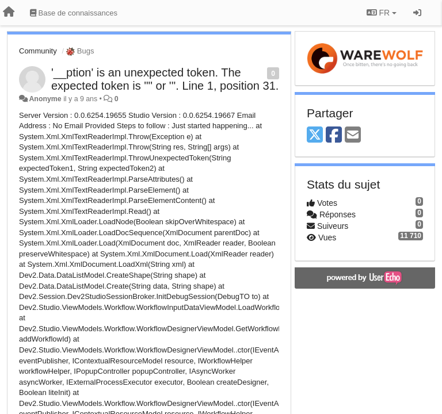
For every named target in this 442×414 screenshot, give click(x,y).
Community (38, 51)
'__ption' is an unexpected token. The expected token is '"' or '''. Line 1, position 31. (165, 79)
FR (382, 12)
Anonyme (45, 99)
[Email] (353, 135)
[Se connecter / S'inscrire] (417, 12)
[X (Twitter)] (315, 135)
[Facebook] (334, 135)
